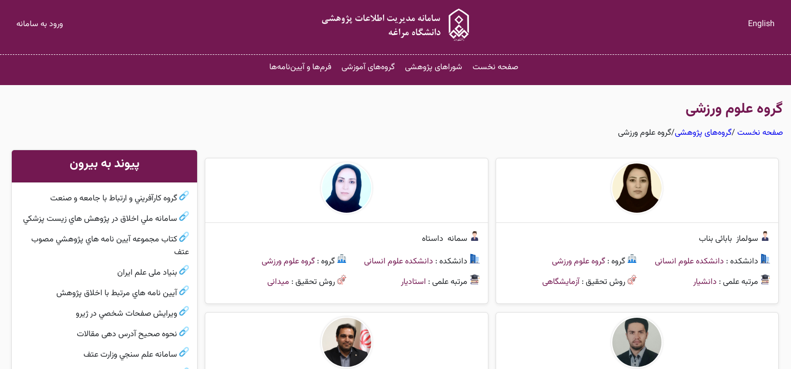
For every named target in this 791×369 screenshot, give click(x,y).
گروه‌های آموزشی (368, 67)
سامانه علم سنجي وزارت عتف (130, 354)
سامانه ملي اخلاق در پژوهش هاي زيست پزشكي (100, 219)
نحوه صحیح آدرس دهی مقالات (127, 334)
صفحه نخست (495, 67)
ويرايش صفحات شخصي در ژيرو (126, 314)
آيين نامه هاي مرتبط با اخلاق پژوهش (116, 293)
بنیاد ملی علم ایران (147, 272)
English (761, 24)
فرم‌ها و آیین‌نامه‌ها (300, 67)
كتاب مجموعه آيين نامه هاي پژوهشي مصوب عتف (110, 246)
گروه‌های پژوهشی (703, 133)
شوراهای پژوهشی (433, 67)
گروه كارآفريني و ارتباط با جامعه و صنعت (113, 198)
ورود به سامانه (39, 24)
